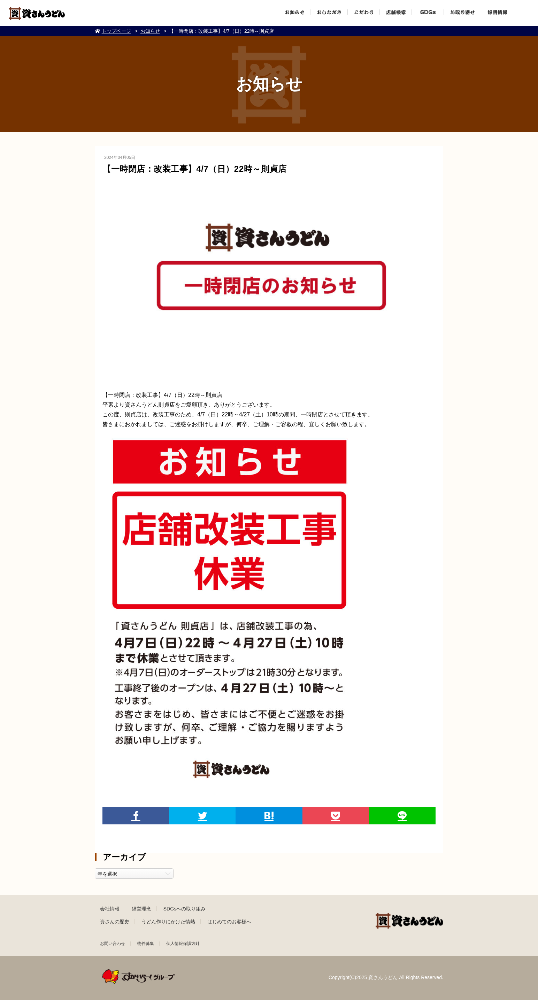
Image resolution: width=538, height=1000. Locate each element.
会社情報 (110, 908)
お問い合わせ (112, 943)
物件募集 (145, 943)
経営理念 (141, 908)
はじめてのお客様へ (229, 921)
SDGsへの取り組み (184, 908)
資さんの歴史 (114, 921)
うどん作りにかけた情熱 (168, 921)
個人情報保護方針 (183, 943)
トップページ (116, 31)
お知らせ (150, 31)
